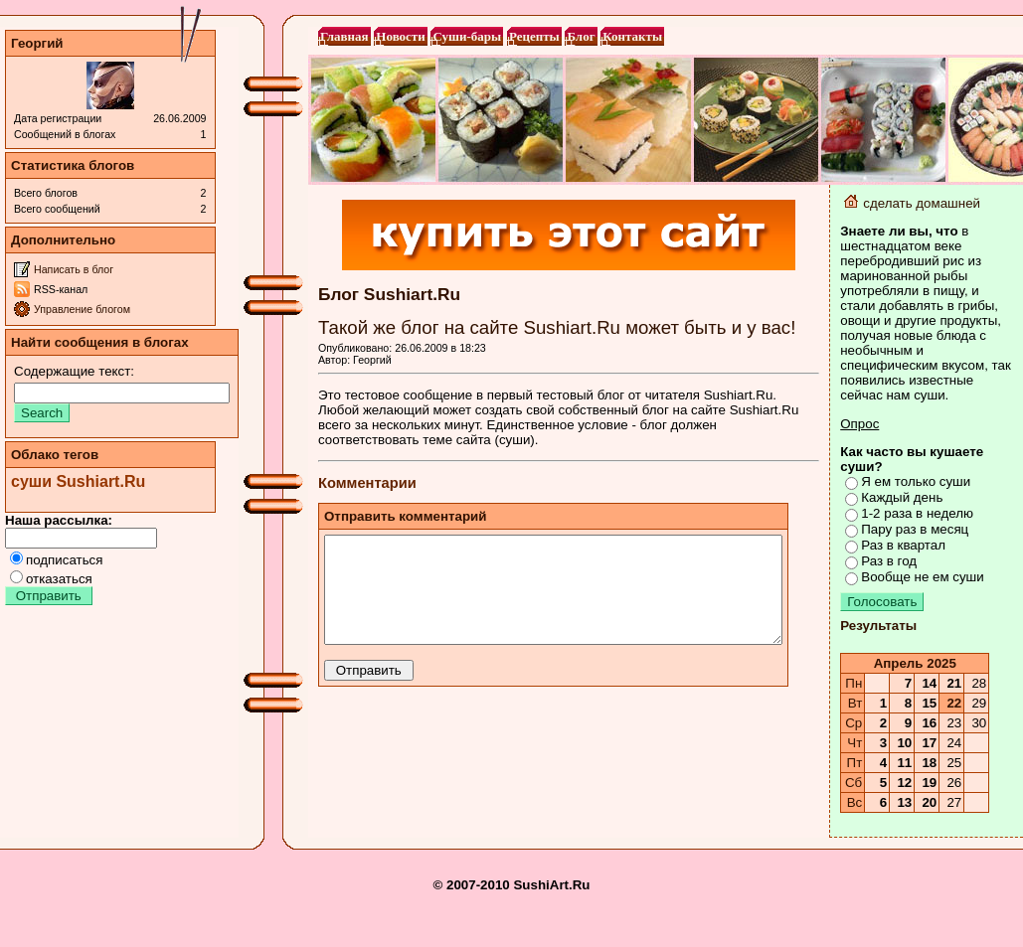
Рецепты (534, 36)
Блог (581, 36)
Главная (344, 36)
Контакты (632, 36)
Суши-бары (466, 36)
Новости (400, 36)
